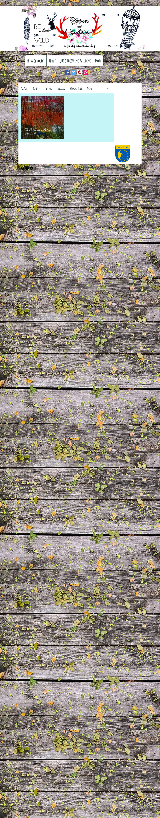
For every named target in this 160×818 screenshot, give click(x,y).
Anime (90, 88)
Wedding (61, 88)
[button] (108, 88)
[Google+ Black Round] (22, 168)
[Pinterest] (79, 72)
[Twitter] (73, 72)
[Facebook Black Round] (27, 168)
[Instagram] (85, 72)
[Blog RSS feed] (133, 72)
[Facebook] (67, 72)
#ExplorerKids (76, 88)
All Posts (24, 88)
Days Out (36, 88)
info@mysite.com (84, 169)
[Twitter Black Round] (31, 168)
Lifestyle (48, 88)
